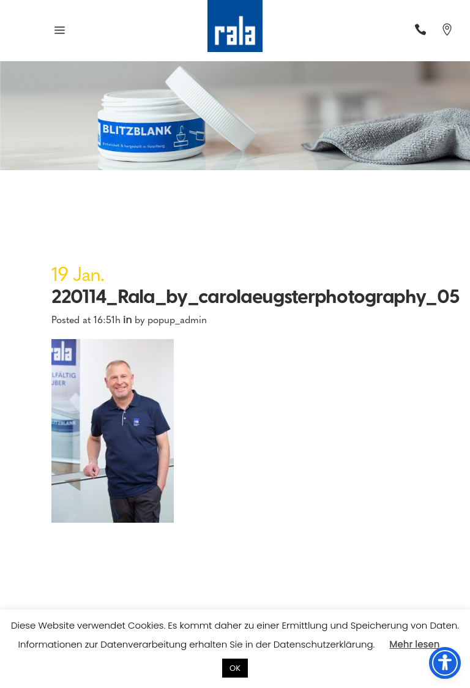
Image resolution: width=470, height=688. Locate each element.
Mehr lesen (414, 644)
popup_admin (177, 319)
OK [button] (235, 668)
